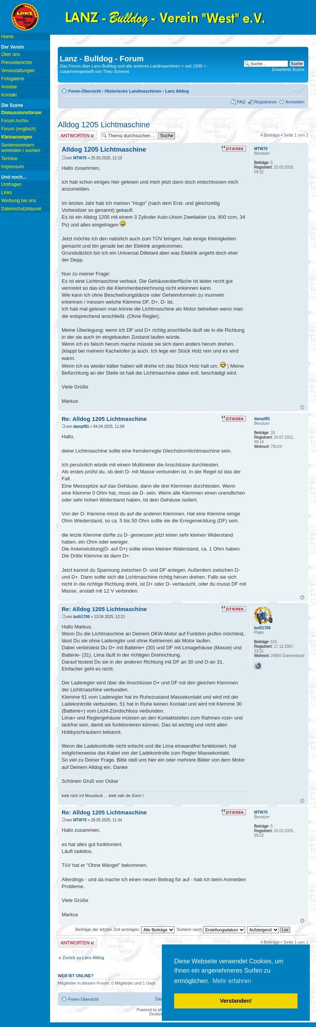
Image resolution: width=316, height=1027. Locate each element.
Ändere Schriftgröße (298, 89)
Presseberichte (16, 62)
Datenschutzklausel (21, 208)
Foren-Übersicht (84, 91)
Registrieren (265, 102)
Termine (9, 158)
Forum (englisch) (18, 129)
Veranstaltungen (18, 70)
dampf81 (81, 426)
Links (6, 192)
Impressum (12, 166)
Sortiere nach (210, 929)
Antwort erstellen (77, 135)
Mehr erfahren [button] (231, 981)
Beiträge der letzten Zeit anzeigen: (125, 929)
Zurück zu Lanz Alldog (83, 957)
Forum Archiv (15, 120)
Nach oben (302, 407)
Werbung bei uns (18, 200)
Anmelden (294, 102)
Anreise (9, 87)
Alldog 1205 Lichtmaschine (104, 124)
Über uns (10, 54)
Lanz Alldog (177, 91)
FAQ (241, 102)
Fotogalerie (12, 78)
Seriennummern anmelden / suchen (20, 147)
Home (7, 36)
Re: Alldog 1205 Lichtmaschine (104, 419)
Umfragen (11, 184)
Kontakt (9, 95)
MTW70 (80, 158)
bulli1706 (81, 617)
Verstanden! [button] (236, 1001)
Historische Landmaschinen (133, 91)
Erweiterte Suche (288, 69)
